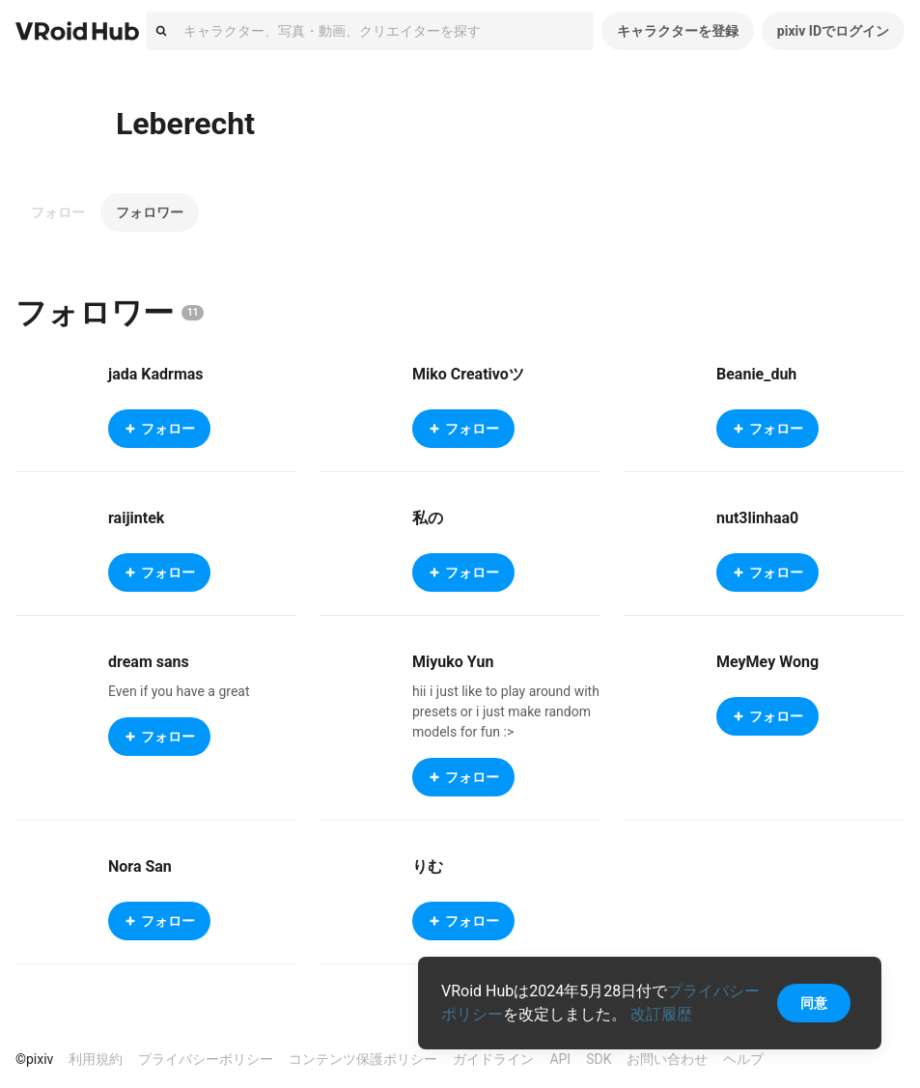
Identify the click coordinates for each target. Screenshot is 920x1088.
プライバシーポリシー (205, 1059)
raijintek (136, 518)
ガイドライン (493, 1059)
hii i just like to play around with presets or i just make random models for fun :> (505, 711)
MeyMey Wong (767, 662)
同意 (813, 1003)
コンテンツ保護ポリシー (363, 1059)
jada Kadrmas (156, 374)
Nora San (140, 866)
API (560, 1059)
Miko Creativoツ (468, 374)
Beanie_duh (756, 374)
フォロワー (149, 212)
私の (427, 518)
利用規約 (96, 1059)
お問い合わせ (667, 1059)
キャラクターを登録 (678, 31)
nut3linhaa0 (757, 518)
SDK (598, 1059)
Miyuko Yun (452, 662)
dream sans (148, 662)
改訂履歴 (661, 1014)
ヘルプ (743, 1059)
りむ (427, 866)
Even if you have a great (179, 691)
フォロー (58, 212)
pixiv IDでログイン (833, 31)
